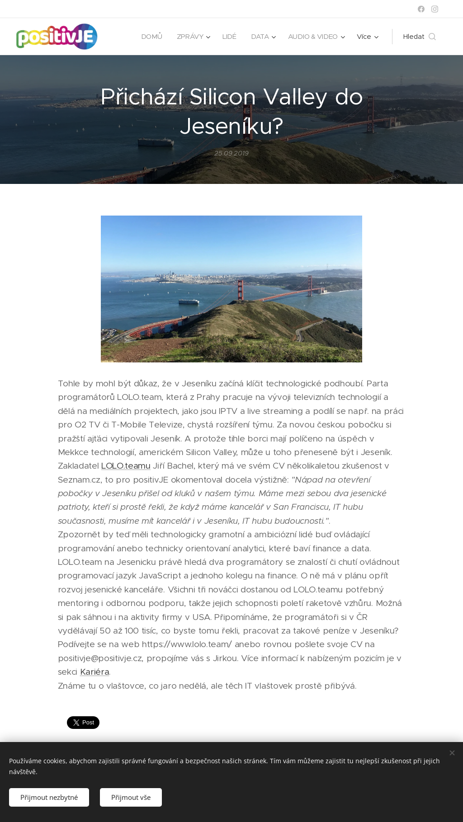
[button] (419, 36)
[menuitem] (150, 36)
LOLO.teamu (126, 466)
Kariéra (94, 672)
